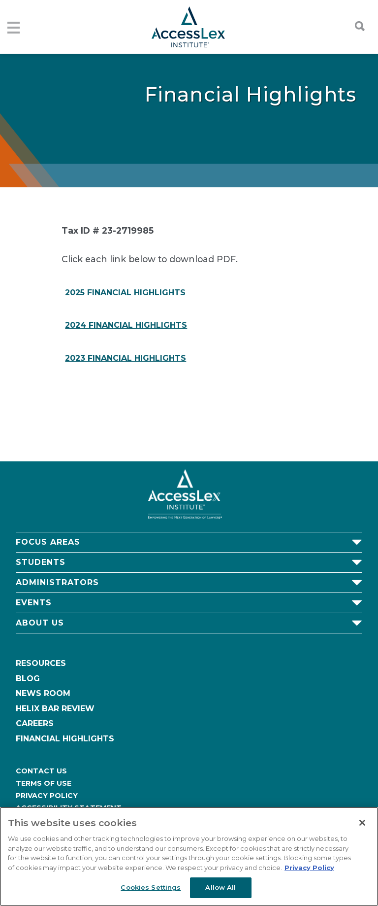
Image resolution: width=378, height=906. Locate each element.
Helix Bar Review (55, 708)
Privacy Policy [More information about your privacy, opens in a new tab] (309, 867)
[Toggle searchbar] (354, 26)
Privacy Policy (47, 795)
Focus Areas (48, 542)
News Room (43, 693)
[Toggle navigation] (12, 27)
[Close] (362, 823)
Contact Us (41, 771)
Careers (35, 723)
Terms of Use (43, 783)
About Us (40, 622)
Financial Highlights (65, 738)
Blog (28, 678)
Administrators (57, 582)
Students (40, 562)
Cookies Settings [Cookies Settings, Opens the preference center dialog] (151, 887)
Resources (41, 663)
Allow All (220, 887)
